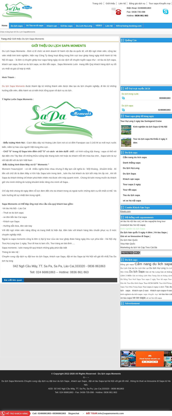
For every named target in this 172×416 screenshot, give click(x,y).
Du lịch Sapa (129, 173)
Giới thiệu (110, 3)
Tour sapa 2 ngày (132, 184)
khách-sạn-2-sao (140, 290)
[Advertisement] (59, 321)
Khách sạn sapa (131, 179)
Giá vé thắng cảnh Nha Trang (145, 276)
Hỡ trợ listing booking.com (128, 26)
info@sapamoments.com (111, 413)
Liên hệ (122, 3)
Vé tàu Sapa (160, 232)
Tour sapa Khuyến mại (159, 3)
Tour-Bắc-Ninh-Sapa (135, 283)
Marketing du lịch (128, 247)
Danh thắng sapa (132, 162)
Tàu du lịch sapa (131, 195)
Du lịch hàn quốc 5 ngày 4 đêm (136, 232)
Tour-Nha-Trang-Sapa (133, 287)
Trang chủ (97, 3)
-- (52, 413)
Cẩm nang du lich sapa (135, 157)
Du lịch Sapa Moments (13, 86)
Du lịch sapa (17, 26)
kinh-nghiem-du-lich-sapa (131, 294)
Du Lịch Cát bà (127, 268)
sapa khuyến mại (150, 294)
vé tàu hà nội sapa (136, 225)
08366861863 (59, 413)
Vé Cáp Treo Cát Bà (147, 247)
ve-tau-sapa (126, 298)
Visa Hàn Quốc (127, 243)
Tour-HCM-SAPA (151, 283)
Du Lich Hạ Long (84, 26)
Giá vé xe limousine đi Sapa (134, 236)
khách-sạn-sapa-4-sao (161, 290)
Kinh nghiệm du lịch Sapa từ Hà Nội (150, 127)
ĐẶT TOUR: (105, 413)
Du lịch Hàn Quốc (129, 240)
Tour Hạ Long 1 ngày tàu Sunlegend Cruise (141, 121)
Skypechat (73, 413)
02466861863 (44, 413)
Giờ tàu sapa (66, 26)
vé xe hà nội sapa (132, 200)
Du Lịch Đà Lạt (142, 268)
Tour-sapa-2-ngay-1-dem (153, 287)
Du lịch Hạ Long (131, 168)
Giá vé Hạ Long (152, 272)
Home (4, 25)
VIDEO (99, 25)
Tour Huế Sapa (134, 279)
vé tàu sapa (147, 221)
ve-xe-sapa (139, 297)
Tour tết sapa (129, 190)
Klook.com (125, 211)
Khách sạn (52, 26)
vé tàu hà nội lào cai (130, 221)
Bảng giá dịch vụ (137, 3)
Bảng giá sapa (127, 264)
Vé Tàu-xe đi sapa (34, 25)
